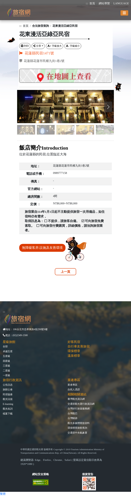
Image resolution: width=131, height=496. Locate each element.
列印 (25, 45)
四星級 (6, 361)
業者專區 (72, 384)
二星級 (6, 370)
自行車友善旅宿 (79, 346)
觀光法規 (8, 399)
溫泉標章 (74, 355)
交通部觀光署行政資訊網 (81, 403)
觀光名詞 (8, 408)
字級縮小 (73, 45)
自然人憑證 (74, 389)
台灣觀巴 (72, 413)
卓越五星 (8, 351)
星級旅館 (9, 342)
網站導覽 (104, 3)
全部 (5, 346)
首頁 (92, 3)
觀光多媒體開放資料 (79, 423)
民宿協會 (8, 394)
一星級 (6, 375)
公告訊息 (8, 384)
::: (87, 3)
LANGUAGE (121, 3)
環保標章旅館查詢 (77, 427)
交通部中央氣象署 (77, 432)
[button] (108, 107)
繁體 (3, 493)
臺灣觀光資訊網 (76, 398)
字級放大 (55, 45)
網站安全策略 (40, 474)
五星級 (6, 356)
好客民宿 (74, 342)
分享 (37, 45)
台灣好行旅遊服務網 (79, 408)
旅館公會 (8, 389)
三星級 (6, 365)
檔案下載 (8, 413)
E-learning (8, 404)
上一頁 (65, 271)
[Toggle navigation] (124, 13)
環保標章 (74, 351)
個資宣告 (87, 474)
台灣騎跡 (72, 418)
